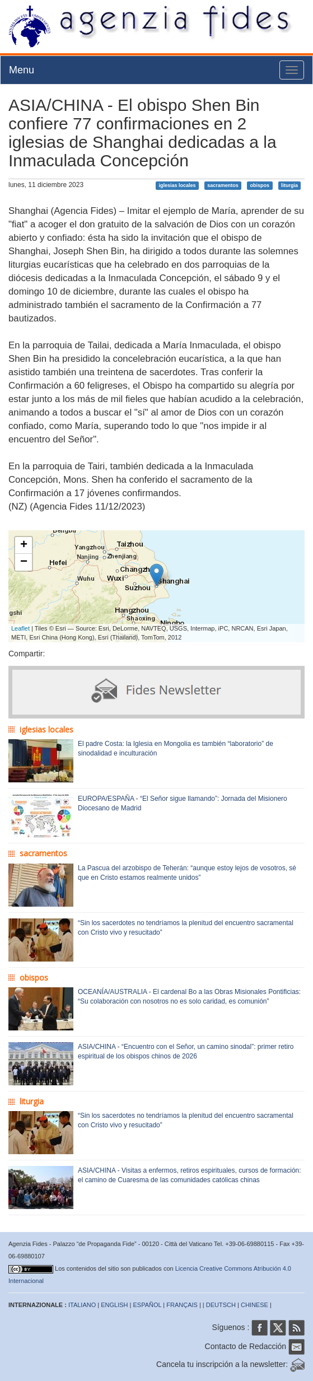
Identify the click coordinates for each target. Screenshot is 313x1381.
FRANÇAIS (182, 1304)
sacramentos (223, 185)
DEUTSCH (221, 1304)
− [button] (23, 562)
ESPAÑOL (147, 1304)
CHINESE (254, 1304)
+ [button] (23, 545)
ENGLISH (114, 1304)
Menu (21, 70)
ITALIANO (82, 1304)
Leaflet (20, 628)
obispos (260, 185)
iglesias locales (176, 185)
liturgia (289, 185)
